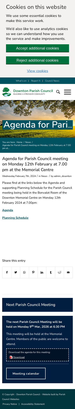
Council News (52, 80)
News (28, 142)
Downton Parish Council (28, 394)
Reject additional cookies (37, 60)
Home (19, 142)
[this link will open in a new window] (6, 272)
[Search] (60, 92)
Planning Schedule (15, 218)
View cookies (37, 70)
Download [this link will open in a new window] (19, 357)
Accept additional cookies (37, 48)
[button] (69, 92)
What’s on (21, 80)
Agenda (7, 210)
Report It (35, 80)
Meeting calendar (26, 374)
